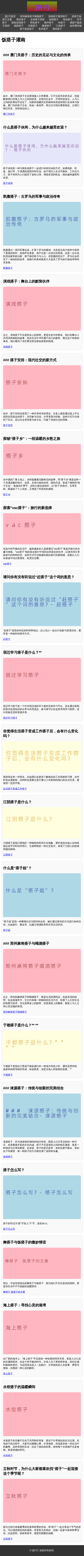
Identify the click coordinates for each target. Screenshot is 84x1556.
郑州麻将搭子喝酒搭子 (32, 16)
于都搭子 (8, 1075)
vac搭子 (7, 563)
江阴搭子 (8, 854)
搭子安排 (8, 425)
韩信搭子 (68, 19)
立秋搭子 (8, 1539)
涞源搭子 (8, 1156)
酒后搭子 (57, 29)
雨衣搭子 (21, 19)
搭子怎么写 (9, 1229)
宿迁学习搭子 (10, 718)
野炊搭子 (35, 22)
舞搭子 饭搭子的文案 (14, 1292)
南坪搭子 (49, 22)
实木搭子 (43, 29)
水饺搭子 (8, 1455)
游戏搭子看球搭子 (57, 16)
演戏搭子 (8, 346)
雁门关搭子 (9, 114)
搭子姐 (6, 930)
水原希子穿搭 (37, 19)
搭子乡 (6, 494)
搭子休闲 (8, 183)
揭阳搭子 (18, 25)
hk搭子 (61, 22)
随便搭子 (46, 25)
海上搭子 (8, 1373)
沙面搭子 (32, 25)
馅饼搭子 (54, 19)
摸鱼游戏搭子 (18, 22)
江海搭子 (60, 25)
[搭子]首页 (10, 16)
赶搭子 (6, 639)
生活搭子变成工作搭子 (15, 788)
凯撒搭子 (8, 268)
